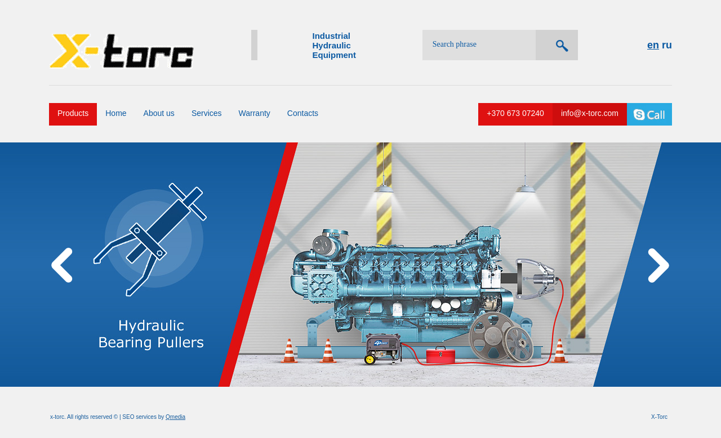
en (653, 45)
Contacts (302, 113)
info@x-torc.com (589, 113)
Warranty (254, 113)
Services (207, 113)
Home (115, 113)
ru (667, 45)
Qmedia (175, 417)
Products (72, 113)
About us (159, 113)
